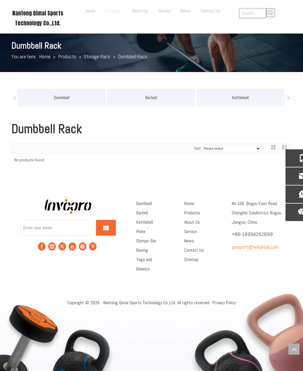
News (189, 241)
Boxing (142, 250)
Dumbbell (144, 203)
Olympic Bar (146, 241)
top (293, 349)
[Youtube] (72, 246)
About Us (192, 222)
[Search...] (252, 13)
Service (190, 231)
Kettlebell (184, 97)
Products (192, 213)
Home (189, 203)
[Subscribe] (106, 228)
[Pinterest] (93, 246)
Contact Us (194, 250)
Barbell (95, 97)
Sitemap (191, 259)
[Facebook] (42, 246)
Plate (140, 231)
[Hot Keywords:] (270, 12)
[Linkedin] (52, 246)
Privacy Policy (224, 303)
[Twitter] (62, 246)
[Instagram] (82, 246)
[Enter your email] (57, 228)
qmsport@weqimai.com (255, 247)
